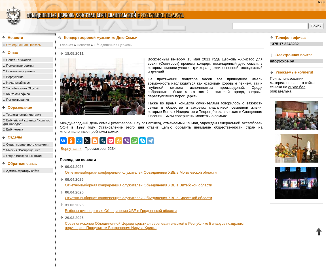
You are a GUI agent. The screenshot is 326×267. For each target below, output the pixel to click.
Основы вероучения (20, 71)
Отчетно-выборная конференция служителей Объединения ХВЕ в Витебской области (138, 185)
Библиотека (14, 129)
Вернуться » (71, 148)
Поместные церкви (20, 65)
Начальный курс (18, 82)
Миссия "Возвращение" (23, 150)
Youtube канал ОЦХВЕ (22, 88)
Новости (15, 37)
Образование (20, 107)
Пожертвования (17, 99)
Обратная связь (22, 163)
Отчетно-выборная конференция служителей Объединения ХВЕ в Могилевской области (141, 172)
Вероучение (15, 77)
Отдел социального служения (27, 144)
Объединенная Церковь (23, 45)
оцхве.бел (296, 87)
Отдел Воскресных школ (24, 155)
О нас (13, 53)
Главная (66, 45)
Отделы (15, 137)
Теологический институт (23, 114)
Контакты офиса (18, 94)
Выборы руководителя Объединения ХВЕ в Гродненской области (121, 211)
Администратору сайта (22, 171)
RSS (321, 2)
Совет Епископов (18, 60)
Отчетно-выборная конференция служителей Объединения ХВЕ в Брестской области (138, 198)
